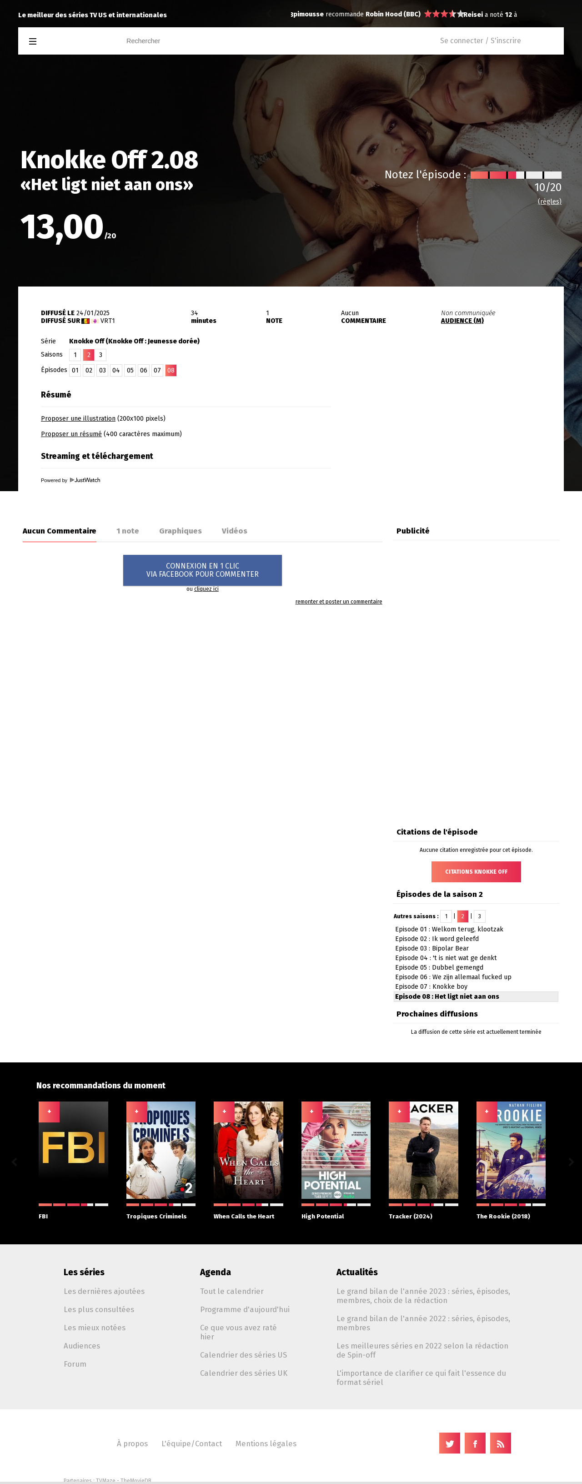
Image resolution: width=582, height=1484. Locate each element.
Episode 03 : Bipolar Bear (432, 948)
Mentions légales (266, 1443)
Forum (75, 1363)
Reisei (303, 15)
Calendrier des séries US (243, 1354)
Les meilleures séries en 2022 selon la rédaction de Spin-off (422, 1350)
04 (116, 370)
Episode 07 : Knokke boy (431, 987)
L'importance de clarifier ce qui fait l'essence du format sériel (421, 1377)
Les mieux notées (94, 1327)
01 (75, 370)
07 (157, 370)
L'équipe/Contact (191, 1443)
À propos (132, 1443)
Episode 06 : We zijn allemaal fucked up (453, 977)
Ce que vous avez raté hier (238, 1332)
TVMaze (105, 1481)
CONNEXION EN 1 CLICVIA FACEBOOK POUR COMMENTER (202, 570)
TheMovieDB (135, 1481)
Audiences (82, 1345)
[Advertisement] (457, 442)
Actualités (357, 1272)
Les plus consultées (99, 1309)
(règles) (550, 202)
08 (171, 370)
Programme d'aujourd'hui (245, 1309)
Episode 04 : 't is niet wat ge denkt (446, 958)
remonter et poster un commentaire (339, 602)
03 (102, 370)
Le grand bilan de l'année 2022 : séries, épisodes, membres (423, 1323)
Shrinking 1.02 (371, 15)
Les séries (84, 1272)
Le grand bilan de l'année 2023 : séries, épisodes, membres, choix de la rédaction (423, 1296)
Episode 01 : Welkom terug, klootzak (449, 929)
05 (130, 370)
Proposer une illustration (78, 419)
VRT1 (107, 321)
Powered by (70, 480)
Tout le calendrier (232, 1291)
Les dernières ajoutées (104, 1291)
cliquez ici (206, 589)
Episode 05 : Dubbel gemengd (439, 967)
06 (143, 370)
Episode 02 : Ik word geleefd (437, 939)
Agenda (215, 1272)
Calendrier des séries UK (243, 1373)
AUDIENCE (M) (462, 321)
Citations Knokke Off (476, 872)
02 (88, 370)
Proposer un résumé (71, 434)
